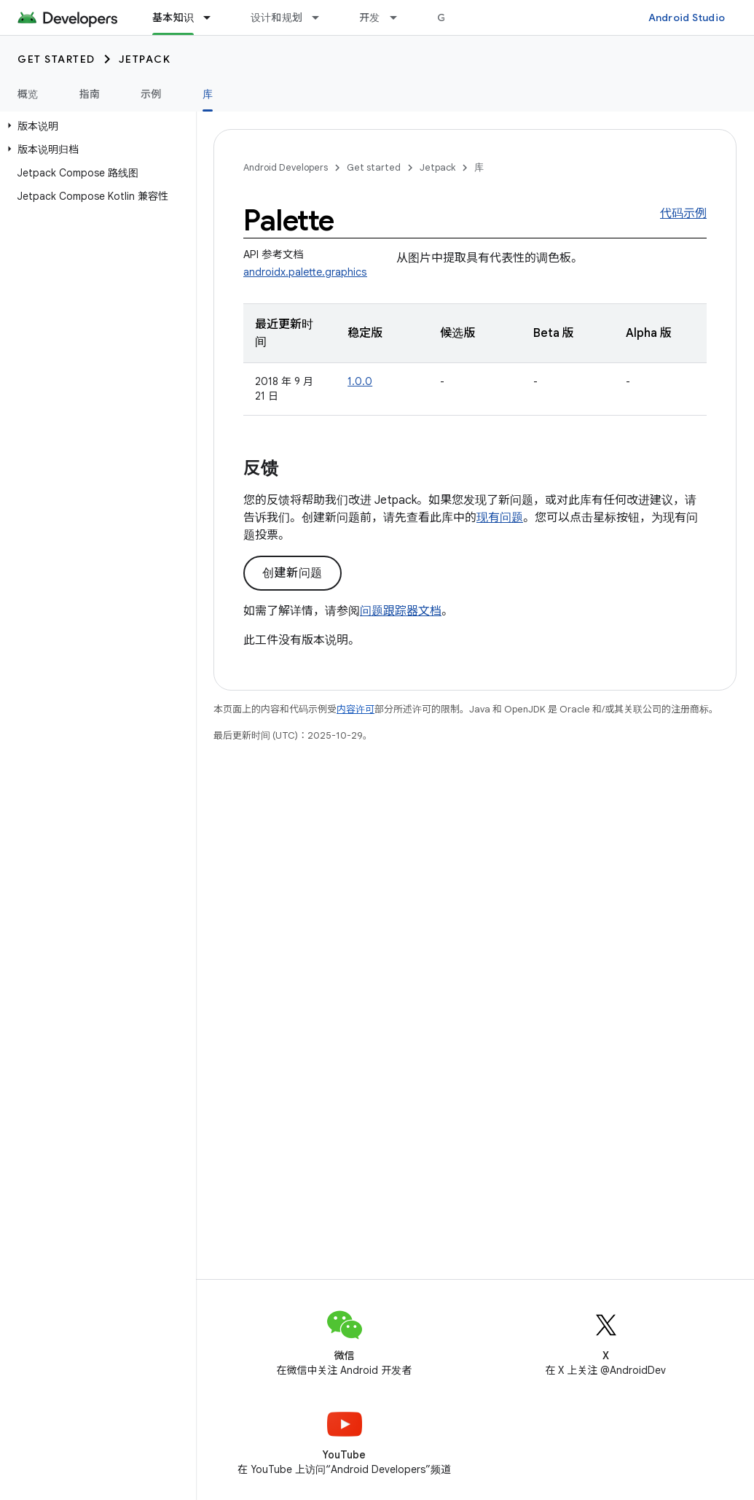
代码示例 (683, 213)
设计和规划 (276, 17)
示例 (151, 94)
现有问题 (499, 517)
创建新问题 (292, 573)
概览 (28, 94)
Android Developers (285, 167)
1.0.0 (359, 381)
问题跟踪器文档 (400, 611)
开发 (369, 17)
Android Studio (687, 17)
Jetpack (145, 59)
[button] (95, 126)
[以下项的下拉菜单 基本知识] (213, 17)
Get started (56, 59)
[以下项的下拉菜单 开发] (400, 17)
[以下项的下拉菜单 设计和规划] (322, 17)
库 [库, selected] (208, 94)
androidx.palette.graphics (305, 272)
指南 (90, 94)
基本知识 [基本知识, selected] (173, 17)
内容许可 (355, 709)
